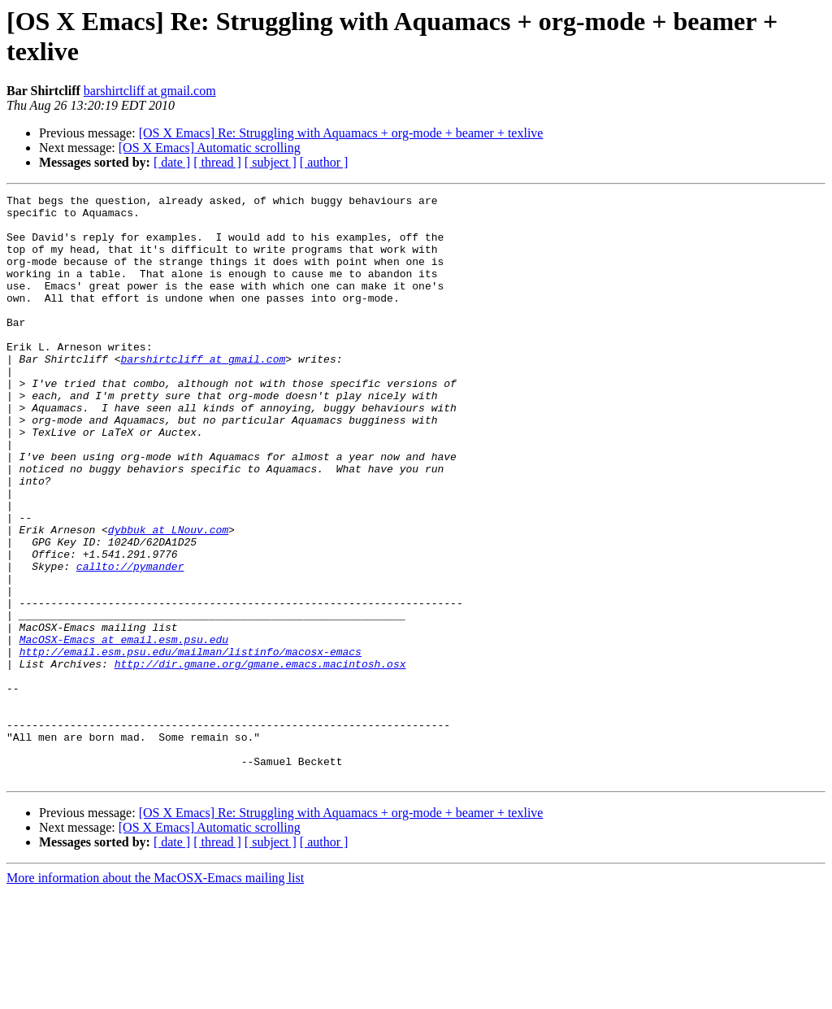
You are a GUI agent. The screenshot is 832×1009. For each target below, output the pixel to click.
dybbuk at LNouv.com (168, 597)
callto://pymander (130, 641)
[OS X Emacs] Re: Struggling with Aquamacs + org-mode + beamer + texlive (341, 133)
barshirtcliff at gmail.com (150, 91)
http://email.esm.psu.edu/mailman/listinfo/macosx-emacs (191, 744)
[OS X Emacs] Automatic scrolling (210, 147)
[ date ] (172, 162)
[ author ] (324, 162)
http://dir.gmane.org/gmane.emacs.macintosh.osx (260, 758)
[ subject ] (271, 162)
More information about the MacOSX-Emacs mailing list (155, 995)
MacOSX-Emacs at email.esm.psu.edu (124, 729)
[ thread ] (217, 162)
